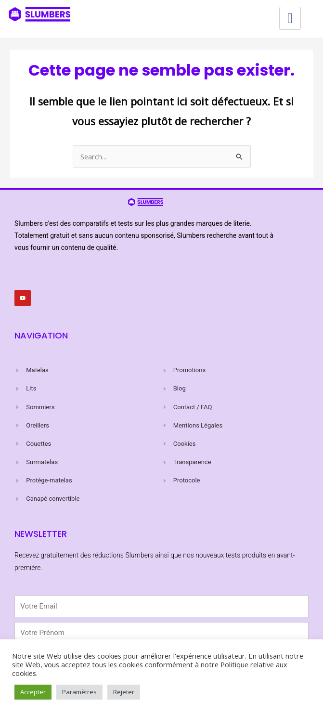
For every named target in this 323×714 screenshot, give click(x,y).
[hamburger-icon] (290, 18)
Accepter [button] (33, 692)
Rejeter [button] (123, 692)
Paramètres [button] (79, 692)
